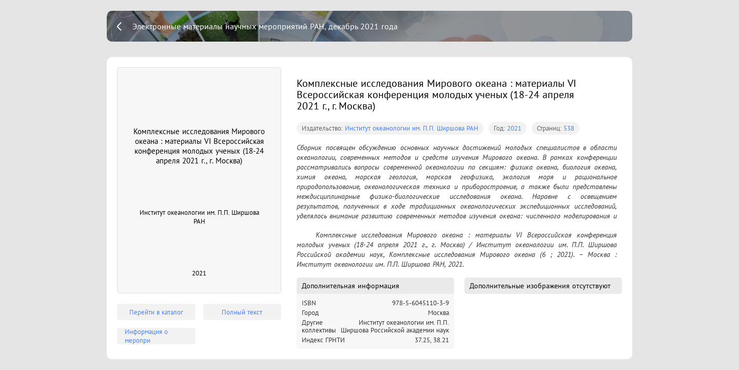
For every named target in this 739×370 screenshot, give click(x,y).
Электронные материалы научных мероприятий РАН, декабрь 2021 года (265, 26)
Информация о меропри (146, 336)
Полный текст (242, 312)
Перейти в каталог (156, 312)
